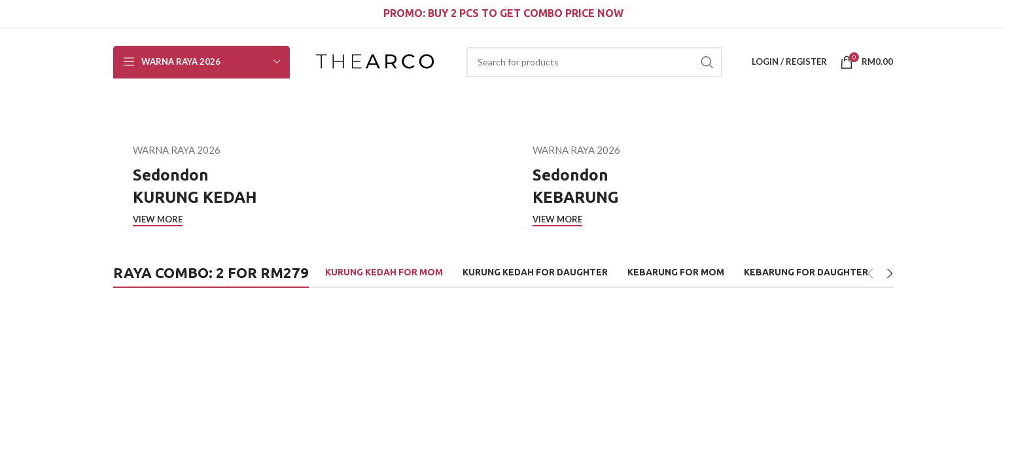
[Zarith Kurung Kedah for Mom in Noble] (833, 381)
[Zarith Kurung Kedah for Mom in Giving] (569, 381)
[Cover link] (303, 184)
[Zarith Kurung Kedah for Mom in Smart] (304, 381)
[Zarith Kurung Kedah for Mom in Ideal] (437, 381)
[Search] (594, 62)
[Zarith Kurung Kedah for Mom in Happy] (701, 381)
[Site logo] (375, 60)
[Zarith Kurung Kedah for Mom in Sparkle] (172, 381)
